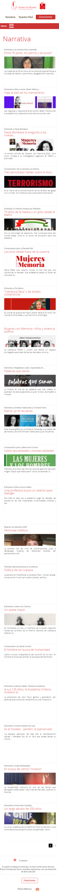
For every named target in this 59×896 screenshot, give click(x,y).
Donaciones (45, 17)
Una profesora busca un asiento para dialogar (28, 491)
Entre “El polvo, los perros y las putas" (28, 53)
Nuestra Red (26, 17)
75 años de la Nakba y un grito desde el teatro (29, 213)
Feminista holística (16, 530)
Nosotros (10, 17)
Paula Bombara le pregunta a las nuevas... (25, 133)
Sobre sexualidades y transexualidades (29, 450)
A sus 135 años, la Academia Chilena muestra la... (27, 690)
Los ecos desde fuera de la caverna (26, 252)
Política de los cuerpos (18, 570)
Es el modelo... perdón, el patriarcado (28, 729)
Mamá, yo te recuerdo (18, 411)
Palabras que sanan (17, 371)
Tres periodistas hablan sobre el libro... (29, 172)
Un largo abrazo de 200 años (22, 809)
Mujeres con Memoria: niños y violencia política (29, 330)
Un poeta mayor (14, 610)
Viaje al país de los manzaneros (24, 92)
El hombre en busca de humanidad (27, 649)
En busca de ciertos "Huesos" (23, 769)
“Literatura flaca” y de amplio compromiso (22, 293)
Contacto (20, 860)
